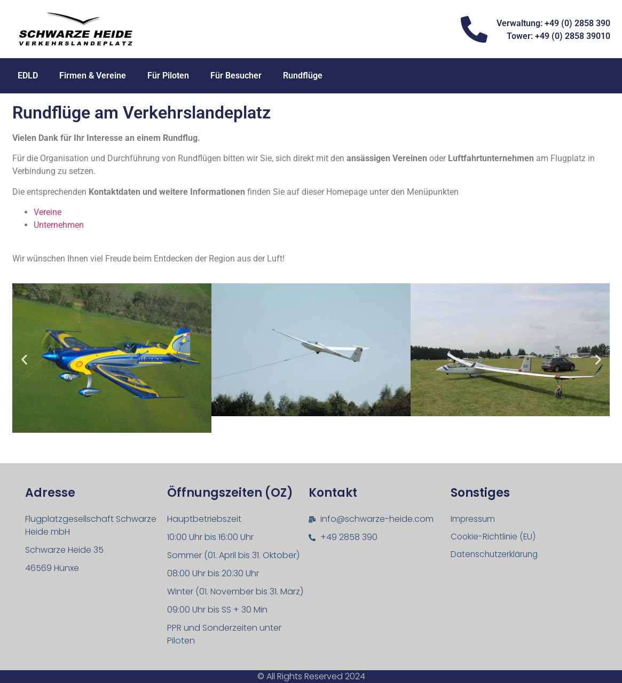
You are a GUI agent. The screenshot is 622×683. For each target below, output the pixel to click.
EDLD (28, 75)
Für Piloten (168, 75)
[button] (24, 360)
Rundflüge (302, 75)
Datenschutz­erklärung (496, 555)
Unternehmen (59, 225)
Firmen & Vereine (92, 75)
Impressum (473, 519)
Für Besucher (236, 75)
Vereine (47, 212)
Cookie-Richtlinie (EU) (494, 537)
